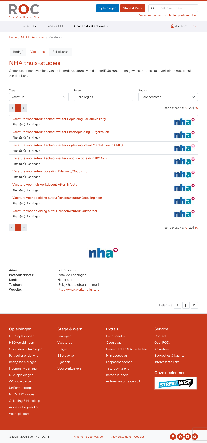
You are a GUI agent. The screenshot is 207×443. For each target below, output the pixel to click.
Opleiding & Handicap (24, 401)
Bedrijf (18, 52)
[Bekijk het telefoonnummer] (78, 285)
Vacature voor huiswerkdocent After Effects (44, 184)
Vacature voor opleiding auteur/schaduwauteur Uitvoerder (54, 211)
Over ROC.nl (163, 342)
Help (195, 15)
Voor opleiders (19, 414)
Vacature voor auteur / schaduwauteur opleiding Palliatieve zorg (59, 119)
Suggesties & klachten (170, 355)
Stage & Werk (132, 8)
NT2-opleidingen (21, 375)
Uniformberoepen (21, 388)
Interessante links (166, 362)
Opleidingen (107, 8)
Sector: (143, 90)
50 (196, 108)
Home (13, 37)
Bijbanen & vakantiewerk (90, 26)
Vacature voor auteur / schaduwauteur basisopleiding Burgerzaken (60, 132)
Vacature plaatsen (150, 15)
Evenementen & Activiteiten (126, 349)
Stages (62, 349)
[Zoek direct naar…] (173, 8)
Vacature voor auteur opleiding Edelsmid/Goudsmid (49, 171)
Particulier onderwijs (23, 355)
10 (185, 108)
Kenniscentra (115, 336)
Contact (160, 336)
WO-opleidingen (21, 381)
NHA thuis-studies (33, 37)
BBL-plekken (66, 355)
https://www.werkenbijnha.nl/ (78, 289)
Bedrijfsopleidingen (23, 362)
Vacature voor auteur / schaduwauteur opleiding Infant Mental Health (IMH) (67, 145)
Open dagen (115, 342)
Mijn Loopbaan (116, 355)
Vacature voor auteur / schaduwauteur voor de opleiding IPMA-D (59, 158)
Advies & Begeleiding (24, 407)
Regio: (77, 90)
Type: (12, 90)
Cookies (139, 436)
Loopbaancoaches (119, 362)
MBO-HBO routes (21, 394)
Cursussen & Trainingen (25, 349)
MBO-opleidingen (21, 336)
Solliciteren (60, 52)
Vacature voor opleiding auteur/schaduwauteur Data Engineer (57, 198)
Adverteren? (163, 349)
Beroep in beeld (117, 375)
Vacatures (28, 26)
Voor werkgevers (69, 368)
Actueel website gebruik (123, 381)
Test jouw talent (117, 368)
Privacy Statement (119, 436)
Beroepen (64, 336)
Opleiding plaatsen (177, 15)
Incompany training (23, 368)
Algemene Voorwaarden (89, 436)
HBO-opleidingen (21, 342)
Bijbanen (63, 362)
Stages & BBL (54, 26)
